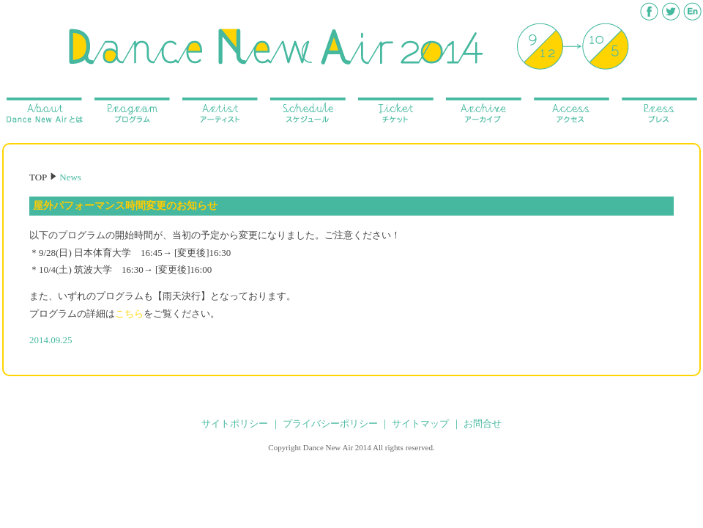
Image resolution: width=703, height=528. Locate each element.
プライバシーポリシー (330, 423)
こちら (129, 313)
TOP (38, 177)
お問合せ (483, 423)
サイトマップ (420, 423)
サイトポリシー (234, 423)
